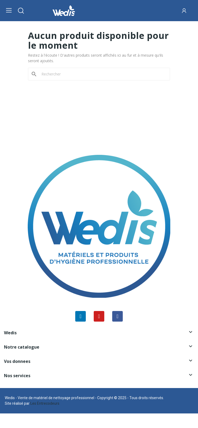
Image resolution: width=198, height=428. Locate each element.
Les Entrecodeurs (44, 403)
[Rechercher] (102, 74)
